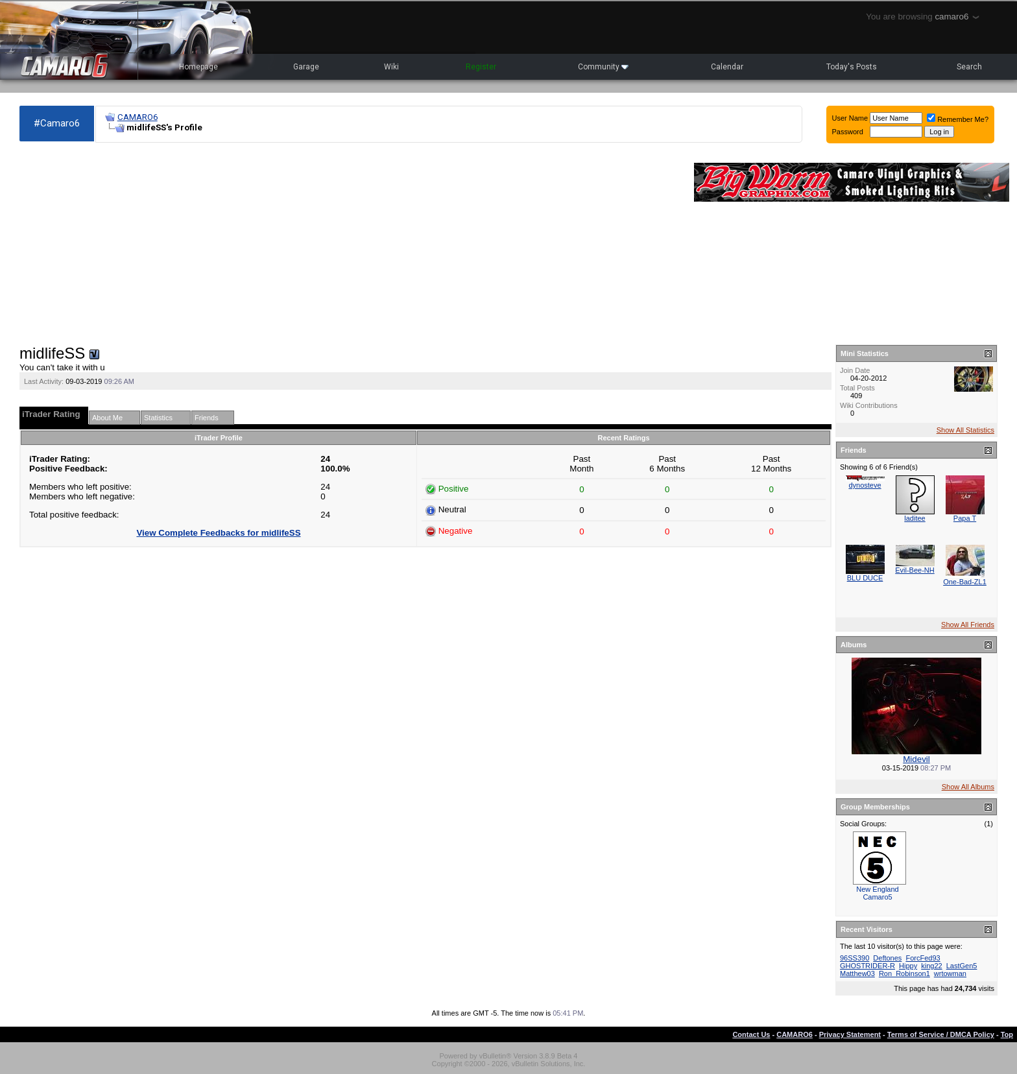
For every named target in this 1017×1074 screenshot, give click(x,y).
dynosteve (864, 485)
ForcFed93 (922, 958)
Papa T (964, 518)
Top (1007, 1034)
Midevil (916, 759)
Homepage (198, 66)
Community (603, 66)
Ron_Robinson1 (904, 973)
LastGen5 (961, 966)
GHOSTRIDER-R (867, 966)
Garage (306, 66)
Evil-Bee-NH (915, 570)
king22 (931, 966)
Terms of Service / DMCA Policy (940, 1034)
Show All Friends (967, 624)
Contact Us (751, 1034)
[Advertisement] (350, 244)
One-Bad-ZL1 (965, 582)
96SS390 (854, 958)
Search (969, 66)
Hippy (908, 966)
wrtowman (950, 973)
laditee (914, 518)
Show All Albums (968, 787)
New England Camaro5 (877, 893)
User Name (850, 118)
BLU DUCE (865, 578)
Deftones (887, 958)
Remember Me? (957, 119)
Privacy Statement (850, 1034)
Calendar (727, 66)
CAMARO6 (137, 117)
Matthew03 (857, 973)
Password (847, 132)
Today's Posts (851, 66)
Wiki (391, 66)
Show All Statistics (965, 430)
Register (481, 66)
